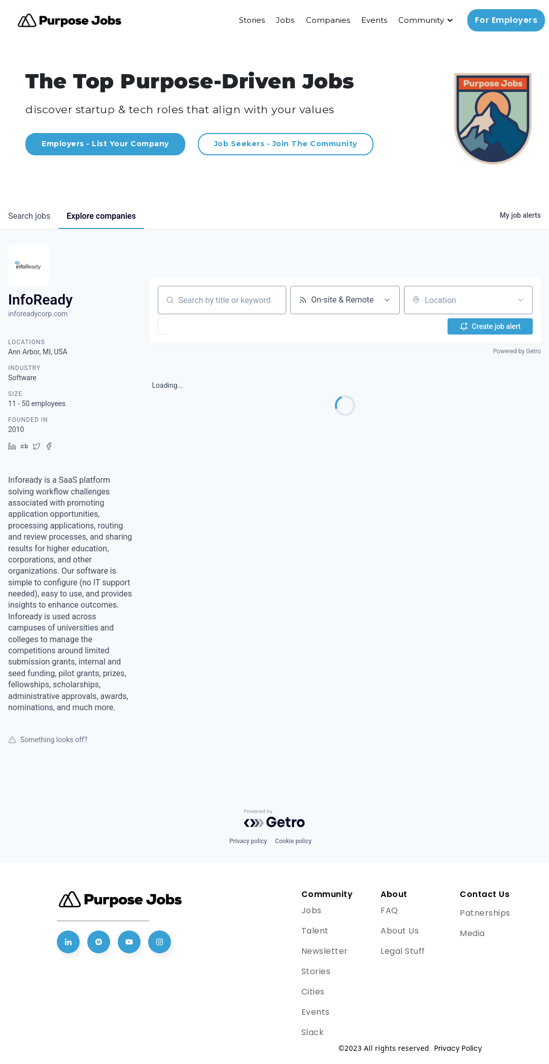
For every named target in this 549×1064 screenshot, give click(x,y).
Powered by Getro (517, 351)
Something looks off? (47, 740)
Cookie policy (293, 841)
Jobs (285, 20)
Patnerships (485, 913)
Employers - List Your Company (105, 143)
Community (421, 20)
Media (472, 933)
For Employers (506, 20)
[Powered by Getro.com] (274, 818)
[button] (191, 326)
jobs (29, 216)
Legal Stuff (403, 951)
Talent (315, 931)
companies (100, 216)
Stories (252, 20)
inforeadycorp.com (37, 314)
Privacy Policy (458, 1048)
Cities (313, 992)
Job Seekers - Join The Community (285, 143)
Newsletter (324, 951)
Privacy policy (248, 841)
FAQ (389, 910)
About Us (400, 931)
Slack (312, 1032)
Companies (328, 20)
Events (374, 20)
